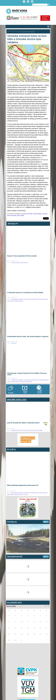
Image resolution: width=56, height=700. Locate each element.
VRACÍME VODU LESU (16, 399)
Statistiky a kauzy (19, 300)
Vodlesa (41, 430)
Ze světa (25, 494)
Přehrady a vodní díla (41, 213)
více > (45, 522)
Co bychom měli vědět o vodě (27, 31)
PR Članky (14, 343)
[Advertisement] (27, 655)
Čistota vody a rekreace (17, 299)
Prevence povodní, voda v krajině (15, 215)
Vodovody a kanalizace (26, 381)
